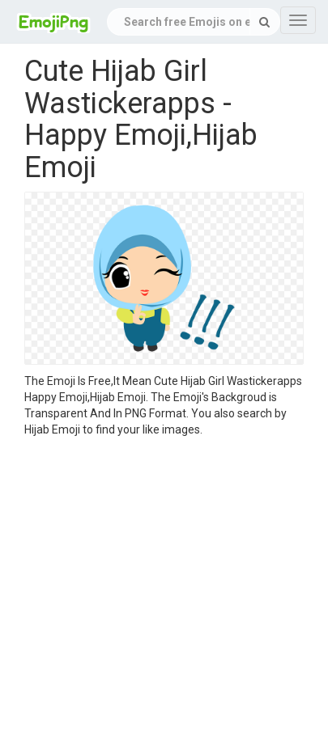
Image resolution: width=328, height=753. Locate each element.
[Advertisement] (152, 597)
